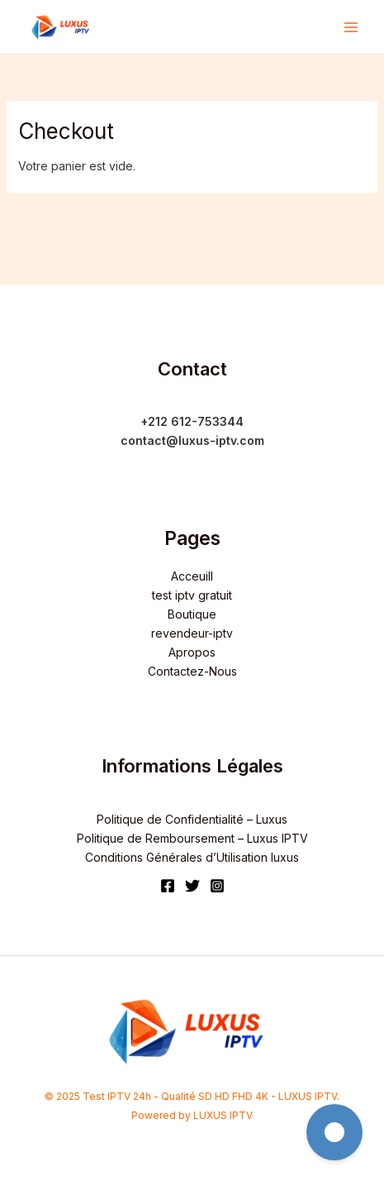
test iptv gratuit (192, 595)
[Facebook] (167, 885)
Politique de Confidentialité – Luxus (192, 819)
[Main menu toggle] (350, 27)
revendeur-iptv (192, 633)
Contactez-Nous (192, 671)
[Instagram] (217, 885)
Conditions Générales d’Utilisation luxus (192, 857)
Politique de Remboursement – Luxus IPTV (192, 838)
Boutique (192, 614)
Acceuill (192, 576)
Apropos (192, 652)
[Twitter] (192, 885)
